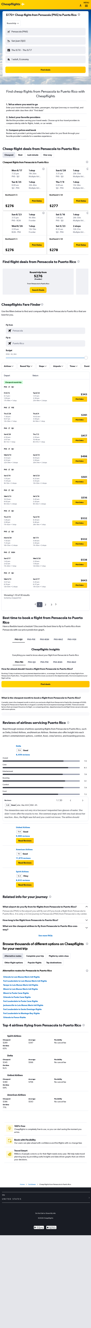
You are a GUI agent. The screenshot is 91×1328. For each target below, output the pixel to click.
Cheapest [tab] (9, 155)
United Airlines (23, 827)
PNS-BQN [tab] (44, 639)
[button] (45, 31)
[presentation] (79, 14)
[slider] (86, 357)
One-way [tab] (47, 155)
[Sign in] (80, 6)
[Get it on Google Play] (39, 1228)
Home (22, 1184)
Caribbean (32, 1184)
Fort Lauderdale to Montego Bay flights (21, 1013)
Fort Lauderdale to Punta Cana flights (20, 1001)
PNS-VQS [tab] (72, 639)
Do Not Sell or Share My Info (45, 1213)
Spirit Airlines (22, 871)
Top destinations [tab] (53, 962)
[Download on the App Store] (51, 1228)
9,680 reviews (23, 836)
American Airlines (24, 849)
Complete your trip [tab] (35, 956)
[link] (38, 290)
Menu (86, 4)
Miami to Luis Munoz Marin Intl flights (20, 989)
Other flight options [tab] (14, 962)
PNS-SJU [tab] (19, 639)
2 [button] (45, 604)
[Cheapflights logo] (10, 4)
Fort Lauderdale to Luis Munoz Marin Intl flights (25, 981)
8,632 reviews (23, 880)
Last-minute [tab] (32, 155)
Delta (18, 746)
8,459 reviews (23, 755)
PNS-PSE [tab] (31, 639)
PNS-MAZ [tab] (58, 639)
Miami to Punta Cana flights (16, 993)
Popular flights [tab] (34, 962)
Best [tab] (20, 155)
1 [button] (39, 604)
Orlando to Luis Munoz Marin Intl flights (21, 977)
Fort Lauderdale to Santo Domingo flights (22, 1009)
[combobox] (13, 23)
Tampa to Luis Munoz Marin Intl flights (20, 985)
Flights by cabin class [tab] (59, 956)
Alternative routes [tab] (13, 956)
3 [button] (51, 604)
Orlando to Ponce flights (14, 1017)
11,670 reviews (23, 858)
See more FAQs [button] (45, 935)
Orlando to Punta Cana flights (17, 997)
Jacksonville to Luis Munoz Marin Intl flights (23, 1005)
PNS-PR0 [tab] (19, 662)
